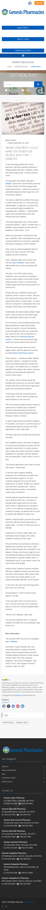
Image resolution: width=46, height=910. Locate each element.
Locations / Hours (9, 778)
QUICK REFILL (23, 28)
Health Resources (21, 67)
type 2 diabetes (18, 263)
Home (9, 67)
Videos (26, 90)
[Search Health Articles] (19, 84)
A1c (23, 500)
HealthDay (18, 695)
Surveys (5, 766)
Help (3, 774)
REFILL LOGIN (23, 39)
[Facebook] (30, 3)
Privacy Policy (7, 781)
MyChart (39, 3)
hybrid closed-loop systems (23, 353)
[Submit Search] (38, 84)
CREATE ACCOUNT (23, 51)
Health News (12, 90)
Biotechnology (8, 722)
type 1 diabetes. (12, 641)
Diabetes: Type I (22, 722)
